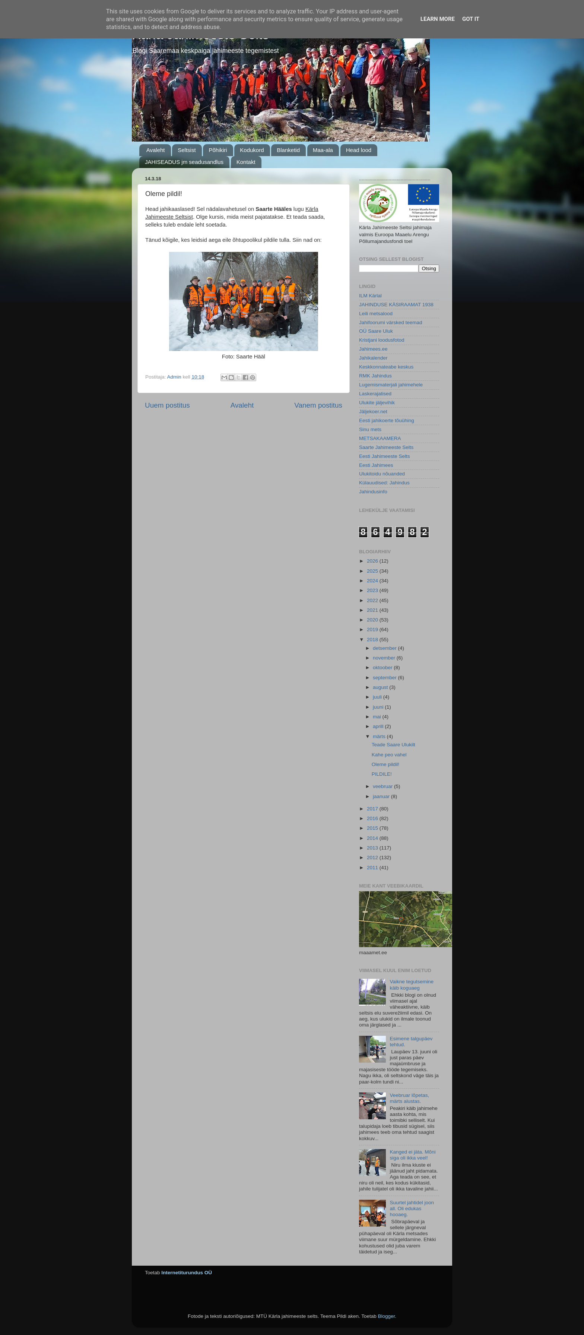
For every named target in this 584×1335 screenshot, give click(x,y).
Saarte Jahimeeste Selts (386, 447)
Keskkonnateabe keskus (386, 367)
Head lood (358, 150)
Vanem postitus (318, 405)
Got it (470, 19)
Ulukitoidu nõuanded (382, 474)
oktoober (383, 667)
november (385, 658)
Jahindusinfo (373, 491)
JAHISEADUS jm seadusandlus (184, 162)
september (385, 677)
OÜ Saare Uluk (376, 331)
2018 (373, 639)
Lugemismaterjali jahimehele (391, 384)
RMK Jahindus (375, 376)
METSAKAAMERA (380, 438)
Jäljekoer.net (373, 411)
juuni (379, 707)
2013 (373, 848)
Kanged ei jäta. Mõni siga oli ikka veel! (412, 1155)
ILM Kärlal (370, 295)
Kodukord (252, 150)
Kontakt (246, 162)
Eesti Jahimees (376, 465)
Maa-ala (323, 150)
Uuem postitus (167, 405)
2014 (373, 838)
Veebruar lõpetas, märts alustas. (409, 1098)
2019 (373, 629)
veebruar (383, 786)
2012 (373, 857)
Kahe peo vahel (389, 754)
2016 (373, 818)
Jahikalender (373, 358)
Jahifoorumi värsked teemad (390, 322)
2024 (373, 580)
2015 (373, 828)
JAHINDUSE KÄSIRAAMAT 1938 (396, 304)
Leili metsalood (376, 313)
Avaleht (155, 150)
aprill (379, 726)
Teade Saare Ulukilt (393, 744)
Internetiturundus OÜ (186, 1272)
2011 (373, 867)
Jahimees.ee (373, 349)
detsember (385, 648)
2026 (373, 561)
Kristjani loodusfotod (381, 340)
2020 (373, 620)
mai (378, 716)
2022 (373, 600)
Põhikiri (218, 150)
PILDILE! (382, 774)
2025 (373, 571)
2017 (373, 809)
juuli (378, 697)
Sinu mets (370, 429)
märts (380, 736)
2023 (373, 590)
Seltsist (187, 150)
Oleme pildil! (385, 764)
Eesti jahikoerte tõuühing (386, 420)
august (381, 687)
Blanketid (288, 150)
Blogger (386, 1316)
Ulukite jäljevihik (377, 402)
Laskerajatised (375, 393)
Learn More (437, 19)
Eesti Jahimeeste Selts (384, 456)
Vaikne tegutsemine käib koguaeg (412, 984)
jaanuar (382, 796)
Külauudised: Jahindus (384, 482)
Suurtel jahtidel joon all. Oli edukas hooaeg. (412, 1208)
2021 (373, 610)
